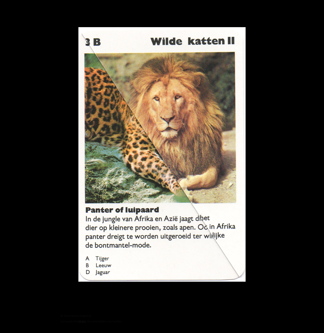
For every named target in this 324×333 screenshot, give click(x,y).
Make (82, 321)
